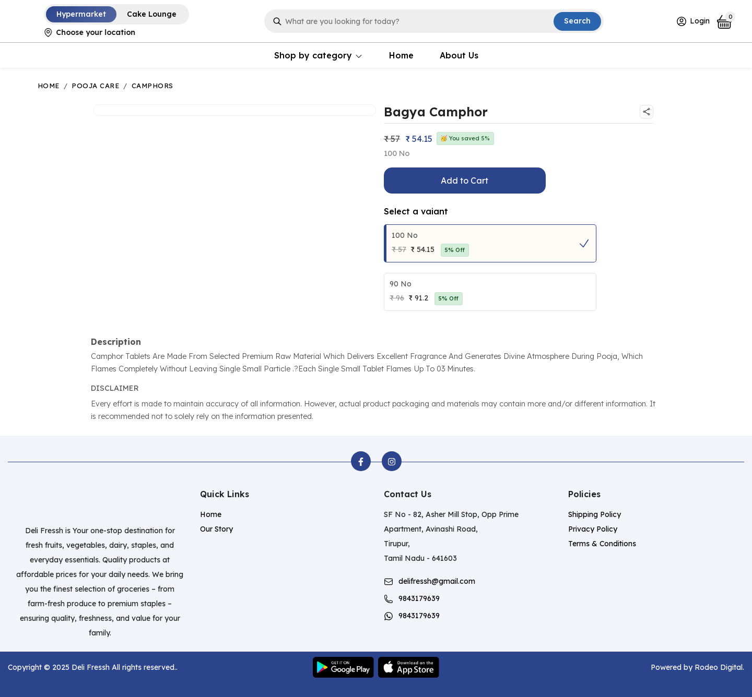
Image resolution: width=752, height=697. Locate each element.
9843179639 (419, 598)
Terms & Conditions (602, 543)
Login (693, 21)
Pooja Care (95, 85)
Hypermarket (81, 14)
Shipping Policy (594, 514)
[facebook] (361, 461)
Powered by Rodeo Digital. (697, 667)
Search (577, 21)
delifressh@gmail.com (436, 581)
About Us (459, 55)
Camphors (152, 85)
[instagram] (392, 461)
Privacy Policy (592, 529)
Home (401, 55)
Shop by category (318, 55)
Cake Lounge (152, 14)
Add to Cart (464, 180)
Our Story (216, 529)
